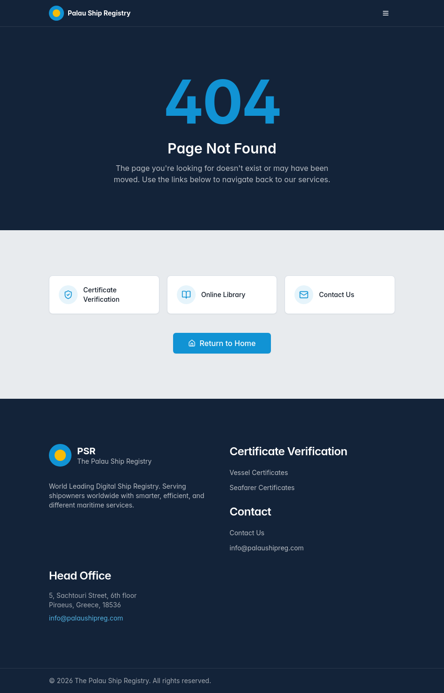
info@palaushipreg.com (267, 548)
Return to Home (221, 343)
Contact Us (247, 533)
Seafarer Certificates (262, 487)
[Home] (90, 13)
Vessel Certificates (259, 472)
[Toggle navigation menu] (385, 13)
